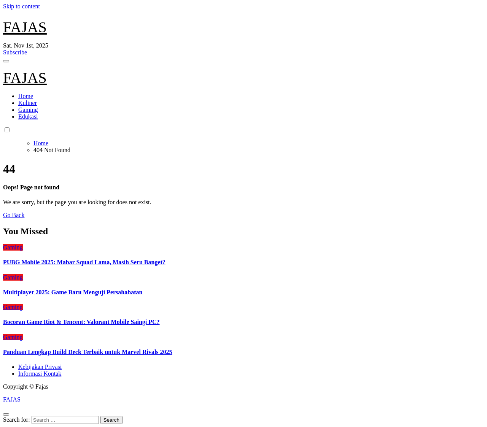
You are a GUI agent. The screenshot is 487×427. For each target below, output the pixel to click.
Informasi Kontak (39, 373)
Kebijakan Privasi (40, 367)
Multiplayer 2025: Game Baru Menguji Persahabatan (72, 292)
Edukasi (28, 116)
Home (25, 96)
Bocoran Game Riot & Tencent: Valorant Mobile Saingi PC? (81, 322)
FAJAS (25, 27)
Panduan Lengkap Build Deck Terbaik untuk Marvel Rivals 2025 (87, 352)
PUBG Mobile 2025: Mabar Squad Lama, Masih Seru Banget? (84, 262)
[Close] (6, 414)
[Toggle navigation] (6, 61)
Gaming (28, 109)
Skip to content (21, 6)
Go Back (13, 215)
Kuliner (27, 103)
